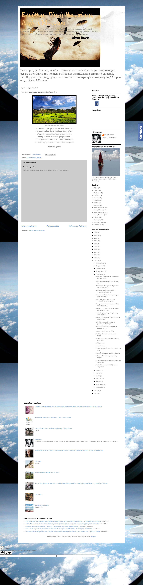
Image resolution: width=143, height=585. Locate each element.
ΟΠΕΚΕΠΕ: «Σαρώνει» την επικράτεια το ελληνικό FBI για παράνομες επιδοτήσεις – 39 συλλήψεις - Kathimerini (58, 528)
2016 (96, 255)
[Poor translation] (8, 553)
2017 (96, 252)
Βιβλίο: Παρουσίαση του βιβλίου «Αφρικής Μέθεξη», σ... (105, 291)
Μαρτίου (99, 381)
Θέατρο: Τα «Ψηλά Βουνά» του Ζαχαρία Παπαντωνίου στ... (107, 309)
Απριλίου (99, 378)
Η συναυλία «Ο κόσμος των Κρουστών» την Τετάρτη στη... (107, 286)
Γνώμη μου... (38, 494)
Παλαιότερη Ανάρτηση (77, 226)
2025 (96, 235)
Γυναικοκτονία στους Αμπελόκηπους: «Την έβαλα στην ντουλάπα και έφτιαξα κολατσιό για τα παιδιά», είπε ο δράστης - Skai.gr (62, 531)
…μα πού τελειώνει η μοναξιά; (105, 331)
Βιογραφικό (38, 439)
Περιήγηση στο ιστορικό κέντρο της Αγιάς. (47, 472)
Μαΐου (98, 376)
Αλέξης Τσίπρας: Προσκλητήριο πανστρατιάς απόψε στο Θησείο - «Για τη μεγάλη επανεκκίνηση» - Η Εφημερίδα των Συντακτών (63, 521)
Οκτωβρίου (99, 268)
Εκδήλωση (97, 193)
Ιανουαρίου (99, 387)
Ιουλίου (98, 370)
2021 (96, 241)
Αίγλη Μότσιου (109, 135)
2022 (96, 238)
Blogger (93, 536)
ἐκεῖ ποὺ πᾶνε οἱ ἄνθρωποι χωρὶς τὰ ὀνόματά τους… (106, 327)
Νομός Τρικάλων (99, 215)
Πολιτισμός (97, 220)
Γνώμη (96, 190)
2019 (96, 246)
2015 (96, 257)
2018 (96, 249)
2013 (96, 390)
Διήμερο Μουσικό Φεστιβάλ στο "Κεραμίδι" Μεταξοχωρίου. (105, 300)
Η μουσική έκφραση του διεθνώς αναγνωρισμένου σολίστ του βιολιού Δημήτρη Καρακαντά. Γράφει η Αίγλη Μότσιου (69, 450)
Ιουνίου (98, 373)
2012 (96, 393)
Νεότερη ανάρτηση (29, 226)
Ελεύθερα (97, 195)
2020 (96, 244)
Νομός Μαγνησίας (99, 212)
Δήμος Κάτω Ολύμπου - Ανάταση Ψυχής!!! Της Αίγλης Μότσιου (53, 428)
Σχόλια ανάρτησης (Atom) (37, 230)
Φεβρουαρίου (100, 384)
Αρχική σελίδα (53, 226)
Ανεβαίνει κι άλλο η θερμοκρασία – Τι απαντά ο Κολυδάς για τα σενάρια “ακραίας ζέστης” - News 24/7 (55, 526)
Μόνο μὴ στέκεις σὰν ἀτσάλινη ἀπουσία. (108, 353)
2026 (96, 232)
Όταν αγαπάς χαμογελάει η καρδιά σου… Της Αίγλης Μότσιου (53, 417)
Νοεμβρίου (99, 266)
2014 (96, 260)
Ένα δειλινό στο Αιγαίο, (41, 505)
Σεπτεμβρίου (100, 271)
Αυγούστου (99, 274)
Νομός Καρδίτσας (99, 207)
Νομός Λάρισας (31, 157)
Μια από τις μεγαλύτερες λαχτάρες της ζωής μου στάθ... (107, 314)
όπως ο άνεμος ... (101, 346)
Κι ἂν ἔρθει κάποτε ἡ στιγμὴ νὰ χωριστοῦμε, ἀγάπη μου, (105, 323)
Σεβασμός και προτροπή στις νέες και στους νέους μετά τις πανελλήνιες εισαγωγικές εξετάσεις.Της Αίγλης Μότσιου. (68, 406)
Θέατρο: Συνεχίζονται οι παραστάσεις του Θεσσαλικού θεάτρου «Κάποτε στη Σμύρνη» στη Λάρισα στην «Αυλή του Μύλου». (71, 483)
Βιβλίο (96, 188)
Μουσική (96, 205)
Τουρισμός (97, 224)
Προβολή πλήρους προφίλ (109, 137)
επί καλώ (96, 200)
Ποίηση (39, 157)
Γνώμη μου (38, 461)
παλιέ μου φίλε (100, 343)
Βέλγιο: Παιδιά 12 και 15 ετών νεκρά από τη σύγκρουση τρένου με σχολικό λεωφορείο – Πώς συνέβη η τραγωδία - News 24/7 (62, 524)
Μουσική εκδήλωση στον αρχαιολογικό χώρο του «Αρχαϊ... (107, 295)
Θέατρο (96, 202)
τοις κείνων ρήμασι (99, 222)
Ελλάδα (96, 198)
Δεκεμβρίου (99, 263)
